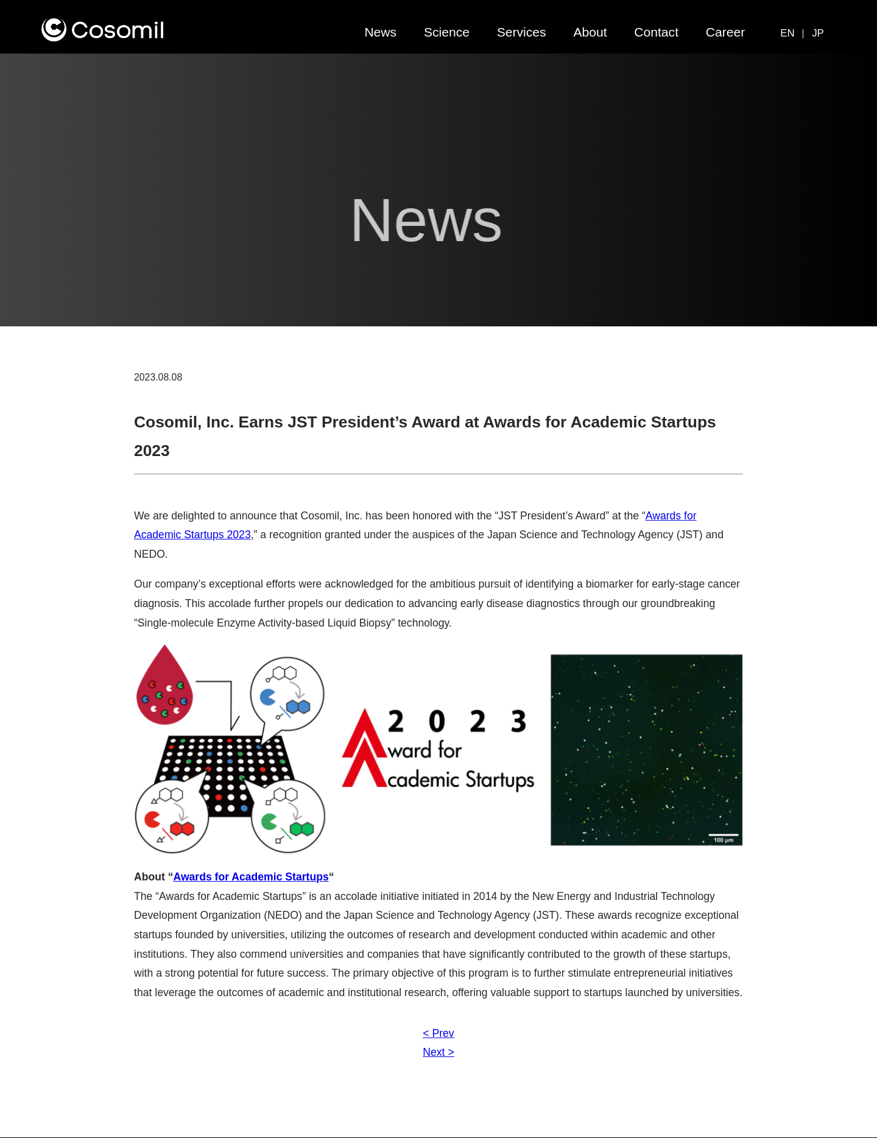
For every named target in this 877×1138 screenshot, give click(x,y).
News (380, 32)
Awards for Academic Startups (251, 877)
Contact (656, 32)
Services (521, 32)
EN (787, 33)
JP (818, 33)
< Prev (438, 1033)
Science (447, 32)
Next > (438, 1052)
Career (725, 32)
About (590, 32)
